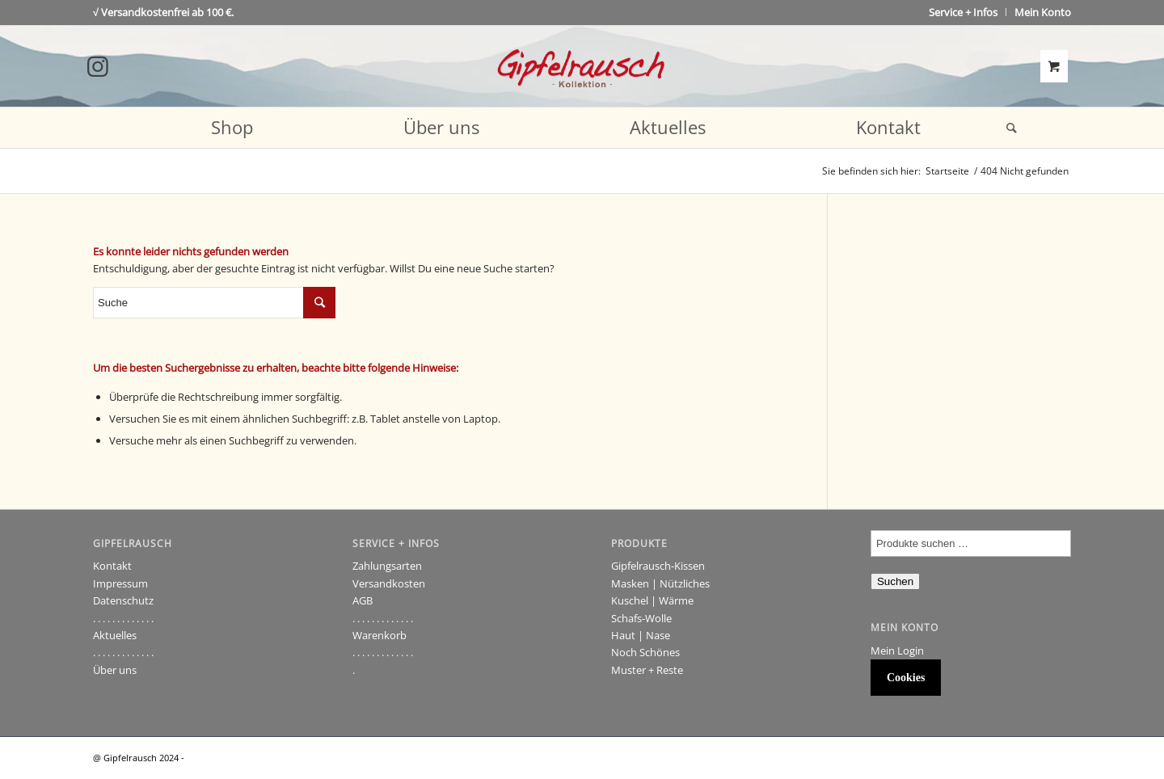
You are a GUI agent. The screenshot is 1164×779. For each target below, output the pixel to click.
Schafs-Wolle (641, 618)
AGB (362, 600)
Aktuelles (115, 635)
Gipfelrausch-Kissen (658, 565)
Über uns (115, 670)
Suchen (895, 581)
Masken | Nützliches (660, 583)
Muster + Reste (647, 670)
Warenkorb (379, 635)
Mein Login (897, 650)
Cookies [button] (906, 678)
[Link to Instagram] (98, 66)
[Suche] (1006, 127)
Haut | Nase (640, 635)
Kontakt (112, 565)
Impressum (120, 583)
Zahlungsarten (387, 565)
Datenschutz (123, 600)
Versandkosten (388, 583)
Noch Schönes (645, 652)
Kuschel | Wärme (652, 600)
